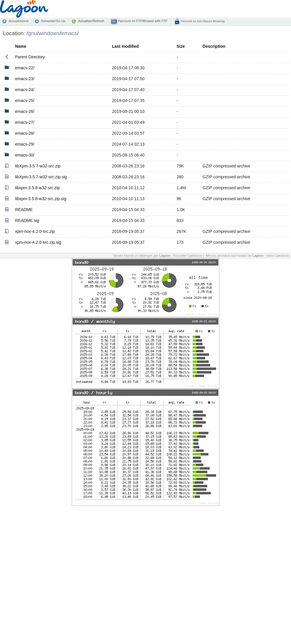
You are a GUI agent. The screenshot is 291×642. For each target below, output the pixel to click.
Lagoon (165, 255)
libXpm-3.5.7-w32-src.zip (38, 166)
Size (180, 46)
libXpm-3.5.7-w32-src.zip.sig (41, 177)
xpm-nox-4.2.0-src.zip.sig (38, 242)
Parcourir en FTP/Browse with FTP (142, 21)
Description (214, 46)
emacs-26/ (24, 111)
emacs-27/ (24, 122)
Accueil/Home (18, 21)
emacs (69, 33)
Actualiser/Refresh (91, 21)
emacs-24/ (24, 89)
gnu (32, 33)
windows (49, 33)
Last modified (125, 46)
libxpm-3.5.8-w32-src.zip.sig (40, 198)
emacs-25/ (24, 100)
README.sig (27, 220)
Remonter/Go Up (53, 21)
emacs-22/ (24, 67)
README (24, 209)
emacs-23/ (24, 78)
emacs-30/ (24, 155)
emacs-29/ (24, 144)
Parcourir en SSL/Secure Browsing (202, 21)
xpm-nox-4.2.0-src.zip (35, 231)
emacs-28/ (24, 133)
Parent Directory (30, 57)
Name (20, 46)
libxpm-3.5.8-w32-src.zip (37, 187)
